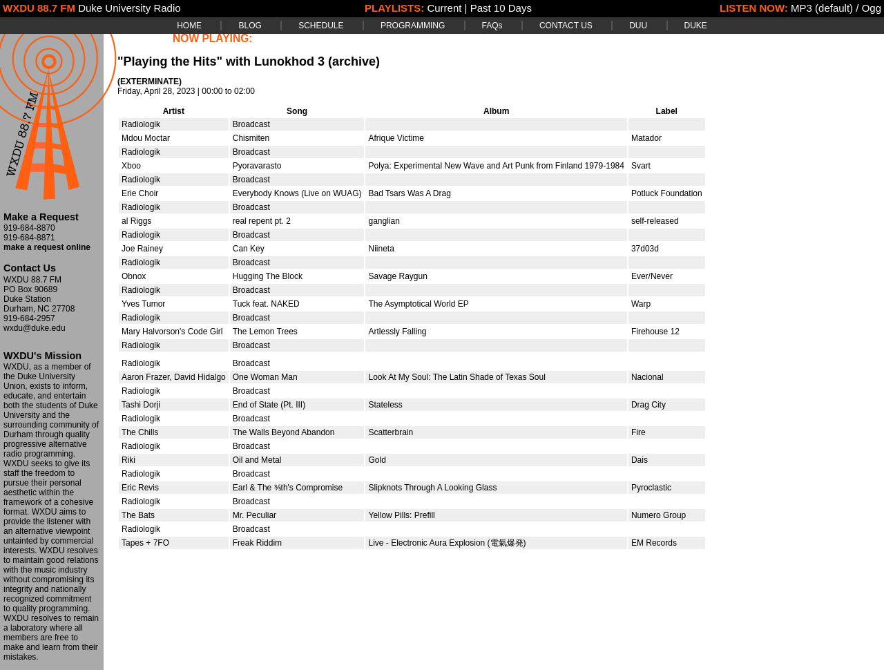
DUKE (695, 25)
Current (444, 8)
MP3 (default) (822, 8)
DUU (638, 25)
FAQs (492, 25)
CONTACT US (566, 25)
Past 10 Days (501, 8)
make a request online (46, 247)
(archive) (354, 61)
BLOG (249, 25)
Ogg (871, 8)
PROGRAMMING (413, 25)
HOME (189, 25)
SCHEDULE (320, 25)
